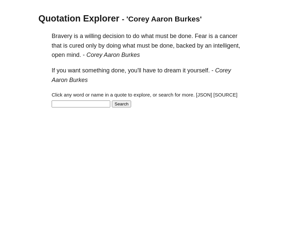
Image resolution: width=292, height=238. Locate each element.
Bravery (62, 36)
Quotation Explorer (79, 18)
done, (167, 45)
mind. (74, 55)
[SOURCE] (226, 95)
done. (185, 36)
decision (113, 36)
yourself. (198, 70)
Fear (201, 36)
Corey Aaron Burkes (113, 55)
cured (76, 45)
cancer (228, 36)
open (58, 55)
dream (172, 70)
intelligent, (226, 45)
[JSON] (204, 95)
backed (185, 45)
